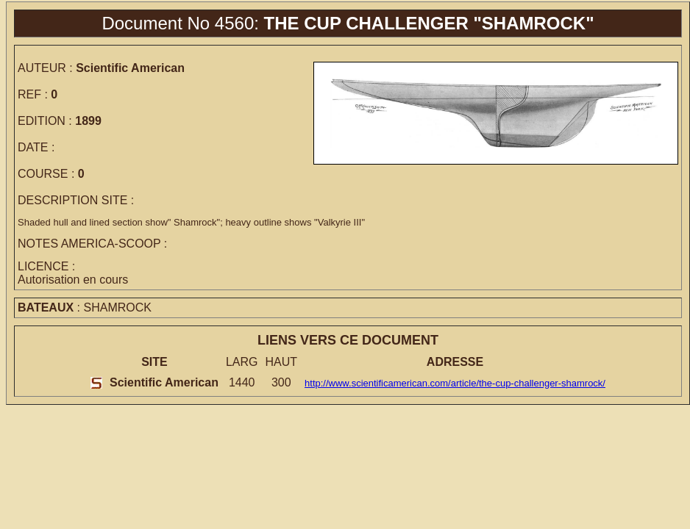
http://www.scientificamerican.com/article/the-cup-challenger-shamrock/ (455, 383)
